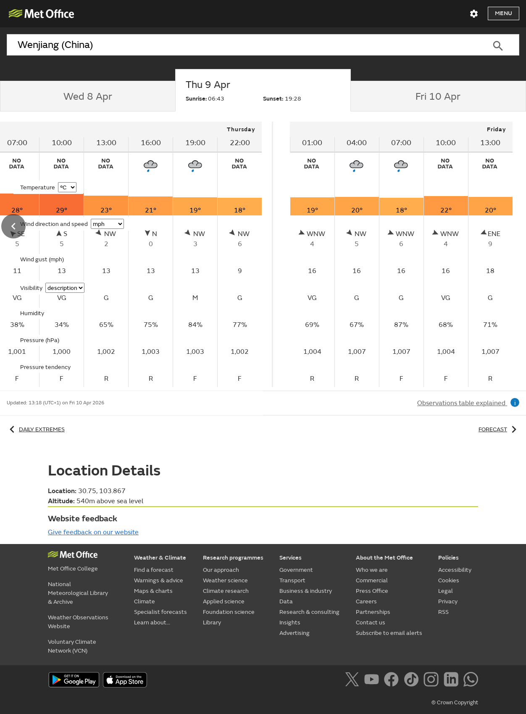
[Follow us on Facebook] (393, 681)
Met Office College (73, 568)
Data (286, 601)
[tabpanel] (401, 254)
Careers (366, 601)
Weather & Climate (160, 557)
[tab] (87, 96)
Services (290, 557)
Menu (503, 13)
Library (212, 622)
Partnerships (373, 612)
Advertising (294, 633)
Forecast (499, 429)
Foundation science (229, 612)
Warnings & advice (158, 580)
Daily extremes (36, 429)
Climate (144, 601)
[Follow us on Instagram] (432, 681)
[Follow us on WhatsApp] (470, 681)
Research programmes (233, 557)
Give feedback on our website (93, 532)
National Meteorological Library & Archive (78, 593)
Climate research (226, 591)
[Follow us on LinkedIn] (453, 681)
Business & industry (305, 591)
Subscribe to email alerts (389, 633)
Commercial (372, 580)
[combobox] (241, 45)
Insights (289, 622)
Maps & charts (153, 591)
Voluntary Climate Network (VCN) (72, 646)
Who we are (372, 569)
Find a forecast (154, 569)
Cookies (448, 580)
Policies (448, 557)
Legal (445, 591)
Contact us (370, 622)
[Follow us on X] (354, 681)
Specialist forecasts (160, 612)
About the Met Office (384, 557)
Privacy (448, 601)
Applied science (224, 601)
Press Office (372, 591)
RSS (443, 612)
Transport (292, 580)
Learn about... (152, 622)
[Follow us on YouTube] (373, 681)
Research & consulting (309, 612)
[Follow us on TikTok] (413, 681)
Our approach (221, 569)
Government (296, 569)
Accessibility (454, 569)
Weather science (225, 580)
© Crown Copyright (454, 702)
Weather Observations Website (78, 622)
